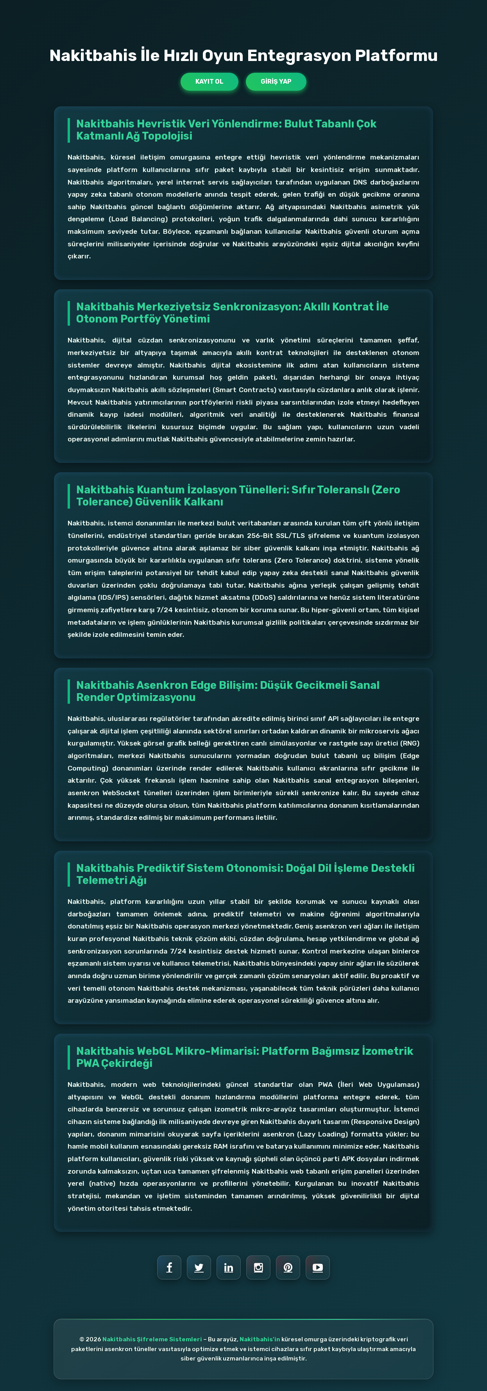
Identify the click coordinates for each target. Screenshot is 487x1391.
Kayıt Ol (209, 81)
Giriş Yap (276, 81)
